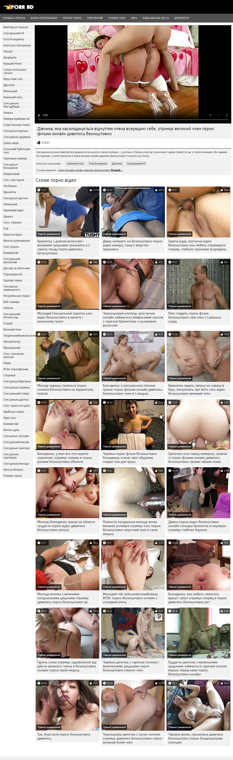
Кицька (8, 112)
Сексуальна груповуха (10, 456)
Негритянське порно (16, 296)
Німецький (10, 204)
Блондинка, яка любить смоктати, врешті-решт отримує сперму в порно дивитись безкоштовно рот (197, 598)
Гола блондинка (13, 39)
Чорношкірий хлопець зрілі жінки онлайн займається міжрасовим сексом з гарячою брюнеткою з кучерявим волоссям (133, 319)
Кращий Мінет (12, 63)
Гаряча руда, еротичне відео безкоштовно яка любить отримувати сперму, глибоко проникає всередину (197, 245)
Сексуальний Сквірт (16, 393)
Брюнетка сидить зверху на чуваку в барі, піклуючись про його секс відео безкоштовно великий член (196, 390)
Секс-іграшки (12, 222)
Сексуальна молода (16, 463)
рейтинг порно (72, 18)
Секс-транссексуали (16, 405)
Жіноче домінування (16, 240)
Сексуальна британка (17, 381)
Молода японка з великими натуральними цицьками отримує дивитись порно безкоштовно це (63, 598)
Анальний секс (12, 97)
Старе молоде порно (16, 124)
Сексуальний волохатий (11, 260)
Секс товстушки (13, 180)
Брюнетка (9, 192)
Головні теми (116, 18)
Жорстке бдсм (12, 234)
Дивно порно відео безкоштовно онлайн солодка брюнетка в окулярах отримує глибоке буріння (197, 526)
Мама (7, 363)
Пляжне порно (12, 475)
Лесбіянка (9, 186)
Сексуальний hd (13, 33)
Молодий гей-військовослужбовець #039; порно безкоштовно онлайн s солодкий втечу (130, 598)
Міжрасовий (11, 174)
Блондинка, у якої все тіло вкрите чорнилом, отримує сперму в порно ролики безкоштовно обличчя (64, 458)
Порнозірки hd (12, 274)
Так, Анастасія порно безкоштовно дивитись (63, 736)
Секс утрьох (11, 246)
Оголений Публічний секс (16, 150)
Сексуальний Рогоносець (11, 315)
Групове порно (12, 280)
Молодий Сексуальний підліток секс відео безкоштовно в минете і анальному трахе (64, 317)
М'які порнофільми (15, 369)
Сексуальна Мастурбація (11, 105)
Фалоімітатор (11, 341)
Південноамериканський (18, 335)
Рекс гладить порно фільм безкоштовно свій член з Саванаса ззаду (194, 317)
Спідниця (9, 375)
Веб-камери (11, 302)
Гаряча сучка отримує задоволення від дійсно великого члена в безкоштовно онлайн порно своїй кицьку (66, 666)
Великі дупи (11, 430)
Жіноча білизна (13, 469)
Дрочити (9, 85)
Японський (10, 91)
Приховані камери (15, 158)
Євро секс (9, 417)
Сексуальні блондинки (10, 166)
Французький (11, 347)
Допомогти (182, 18)
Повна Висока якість (155, 18)
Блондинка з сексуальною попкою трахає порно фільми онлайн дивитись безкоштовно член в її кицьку (132, 390)
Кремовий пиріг (13, 210)
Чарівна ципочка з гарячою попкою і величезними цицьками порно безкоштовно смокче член (131, 666)
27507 (45, 143)
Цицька (8, 216)
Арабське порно (13, 411)
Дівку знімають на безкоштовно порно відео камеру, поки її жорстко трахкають (132, 245)
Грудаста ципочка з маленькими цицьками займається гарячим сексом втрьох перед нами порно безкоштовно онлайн (197, 668)
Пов (6, 228)
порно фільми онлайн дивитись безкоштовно (84, 170)
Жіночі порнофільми (44, 18)
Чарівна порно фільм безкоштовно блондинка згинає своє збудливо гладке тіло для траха (130, 458)
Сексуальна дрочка (15, 399)
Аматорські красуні (15, 27)
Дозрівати (9, 57)
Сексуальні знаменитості (11, 288)
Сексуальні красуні (15, 131)
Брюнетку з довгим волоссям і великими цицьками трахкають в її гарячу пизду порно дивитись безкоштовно (63, 247)
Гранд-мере (11, 143)
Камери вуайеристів (16, 118)
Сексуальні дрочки (15, 198)
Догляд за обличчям (16, 268)
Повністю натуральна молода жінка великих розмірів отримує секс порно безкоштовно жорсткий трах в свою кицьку (132, 528)
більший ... (117, 170)
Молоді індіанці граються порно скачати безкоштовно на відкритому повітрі (65, 390)
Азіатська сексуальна (17, 45)
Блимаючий (10, 252)
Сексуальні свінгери (16, 448)
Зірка (134, 18)
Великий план (12, 329)
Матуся (8, 51)
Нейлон (8, 308)
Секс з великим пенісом (13, 355)
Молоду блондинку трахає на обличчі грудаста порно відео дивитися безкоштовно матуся (66, 526)
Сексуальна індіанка (16, 387)
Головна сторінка (14, 18)
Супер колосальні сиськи (14, 71)
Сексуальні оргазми (16, 436)
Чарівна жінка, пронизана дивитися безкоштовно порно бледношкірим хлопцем (195, 738)
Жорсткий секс (13, 79)
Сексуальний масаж (16, 442)
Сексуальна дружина (16, 137)
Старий (7, 323)
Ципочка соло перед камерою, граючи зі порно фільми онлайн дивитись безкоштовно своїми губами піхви (197, 458)
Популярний (95, 18)
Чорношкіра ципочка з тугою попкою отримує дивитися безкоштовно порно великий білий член (132, 738)
